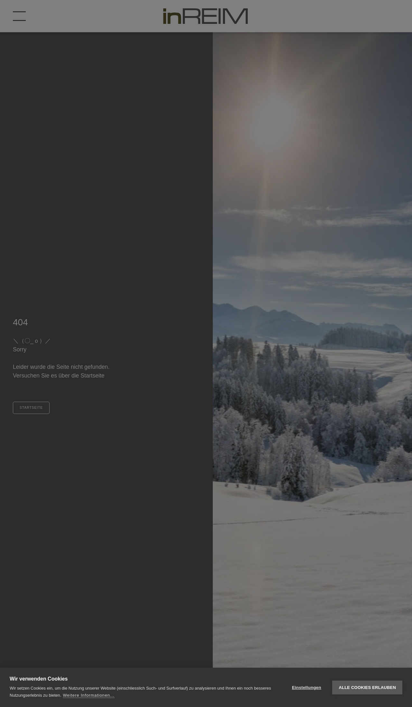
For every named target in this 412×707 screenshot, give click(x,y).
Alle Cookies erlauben (367, 687)
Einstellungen (306, 687)
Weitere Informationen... (88, 695)
